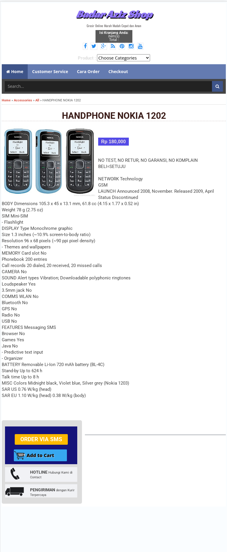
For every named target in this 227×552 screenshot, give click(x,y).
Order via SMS (41, 439)
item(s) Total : (113, 36)
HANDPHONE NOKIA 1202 (114, 116)
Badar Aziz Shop (114, 14)
